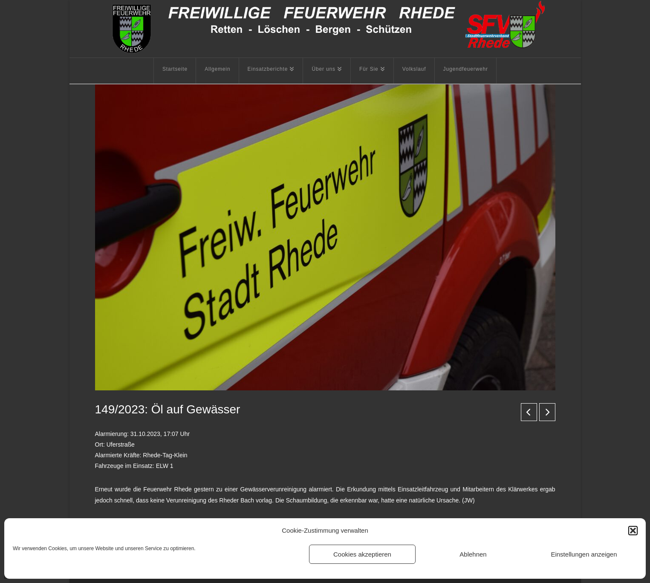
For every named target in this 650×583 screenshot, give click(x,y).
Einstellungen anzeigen (584, 554)
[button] (633, 530)
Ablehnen (472, 554)
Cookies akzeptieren (362, 554)
